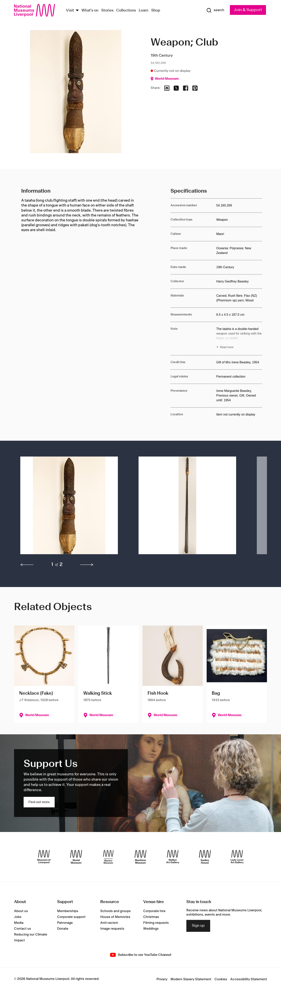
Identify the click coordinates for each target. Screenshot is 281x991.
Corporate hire (154, 911)
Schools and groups (115, 911)
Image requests (112, 928)
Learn (143, 11)
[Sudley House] (205, 857)
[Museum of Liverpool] (44, 857)
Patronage (65, 923)
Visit (70, 11)
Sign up (198, 926)
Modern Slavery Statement (191, 979)
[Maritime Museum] (140, 857)
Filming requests (156, 923)
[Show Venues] (77, 11)
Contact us (22, 928)
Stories (107, 11)
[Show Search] (215, 10)
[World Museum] (76, 857)
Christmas (151, 917)
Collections (126, 11)
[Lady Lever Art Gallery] (237, 857)
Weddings (151, 928)
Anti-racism (109, 923)
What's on (90, 11)
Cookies (220, 979)
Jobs (17, 917)
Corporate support (71, 917)
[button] (71, 507)
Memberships (67, 911)
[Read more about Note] (239, 338)
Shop (155, 11)
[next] (86, 564)
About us (21, 911)
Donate (62, 928)
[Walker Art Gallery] (172, 857)
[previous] (27, 564)
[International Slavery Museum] (108, 857)
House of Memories (115, 917)
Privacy (162, 979)
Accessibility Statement (248, 979)
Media (18, 923)
